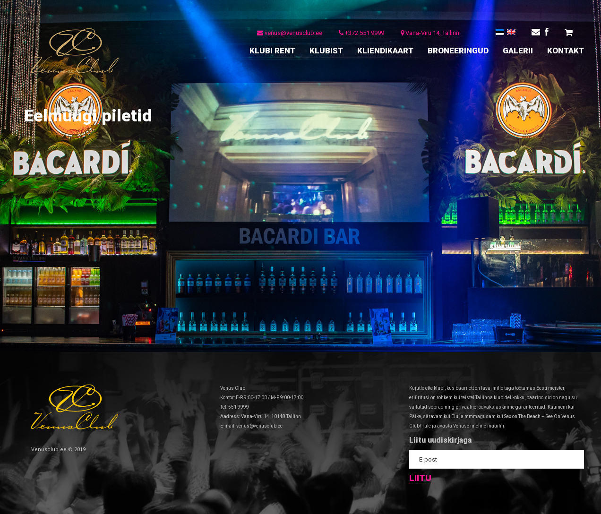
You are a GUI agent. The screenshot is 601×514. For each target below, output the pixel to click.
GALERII (518, 50)
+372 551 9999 (361, 32)
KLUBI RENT (272, 50)
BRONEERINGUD (458, 50)
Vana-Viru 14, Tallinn (430, 32)
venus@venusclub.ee (289, 32)
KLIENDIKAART (385, 50)
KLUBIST (326, 50)
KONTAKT (565, 50)
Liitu (420, 478)
